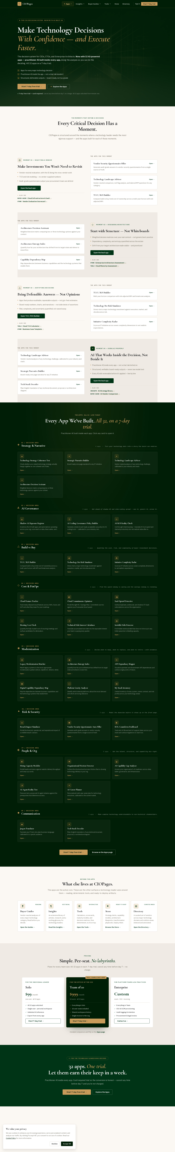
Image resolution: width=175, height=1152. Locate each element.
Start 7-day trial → (36, 1021)
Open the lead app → (29, 188)
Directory (126, 4)
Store (117, 4)
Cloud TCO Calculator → (32, 326)
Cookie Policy (11, 1138)
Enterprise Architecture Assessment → (111, 263)
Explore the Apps (58, 87)
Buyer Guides (94, 4)
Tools (108, 4)
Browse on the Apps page (102, 852)
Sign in (137, 4)
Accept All (67, 1144)
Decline (54, 1144)
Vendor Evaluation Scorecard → (35, 201)
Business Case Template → (33, 329)
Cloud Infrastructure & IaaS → (39, 198)
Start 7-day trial (149, 4)
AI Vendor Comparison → (110, 394)
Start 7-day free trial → (73, 852)
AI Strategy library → (106, 391)
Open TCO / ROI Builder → (31, 316)
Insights (80, 4)
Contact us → (122, 1021)
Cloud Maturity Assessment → (107, 266)
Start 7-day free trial (32, 86)
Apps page (101, 1032)
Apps (68, 4)
